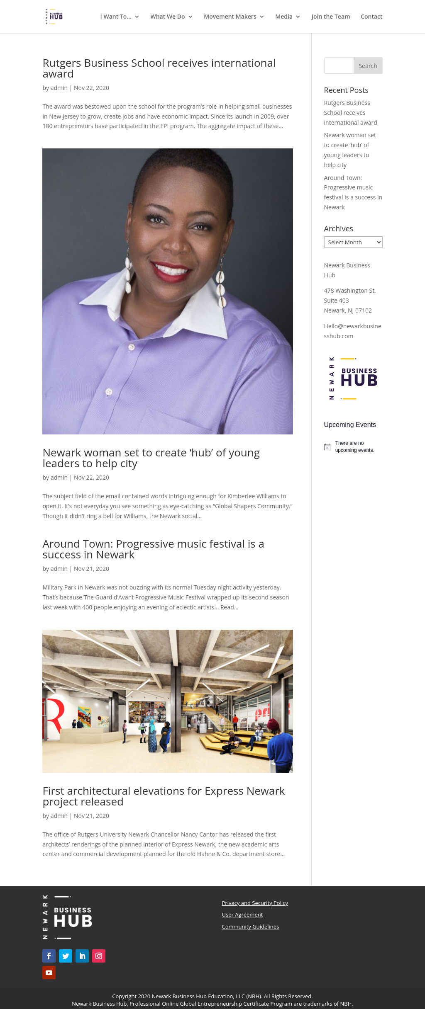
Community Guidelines (250, 926)
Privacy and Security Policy (255, 903)
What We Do (167, 17)
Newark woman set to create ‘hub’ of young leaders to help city (150, 458)
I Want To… (116, 17)
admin (59, 88)
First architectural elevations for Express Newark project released (163, 796)
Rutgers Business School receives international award (159, 68)
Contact (371, 17)
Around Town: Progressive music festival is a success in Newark (153, 549)
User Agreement (242, 914)
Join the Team (331, 17)
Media (284, 17)
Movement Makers (230, 17)
